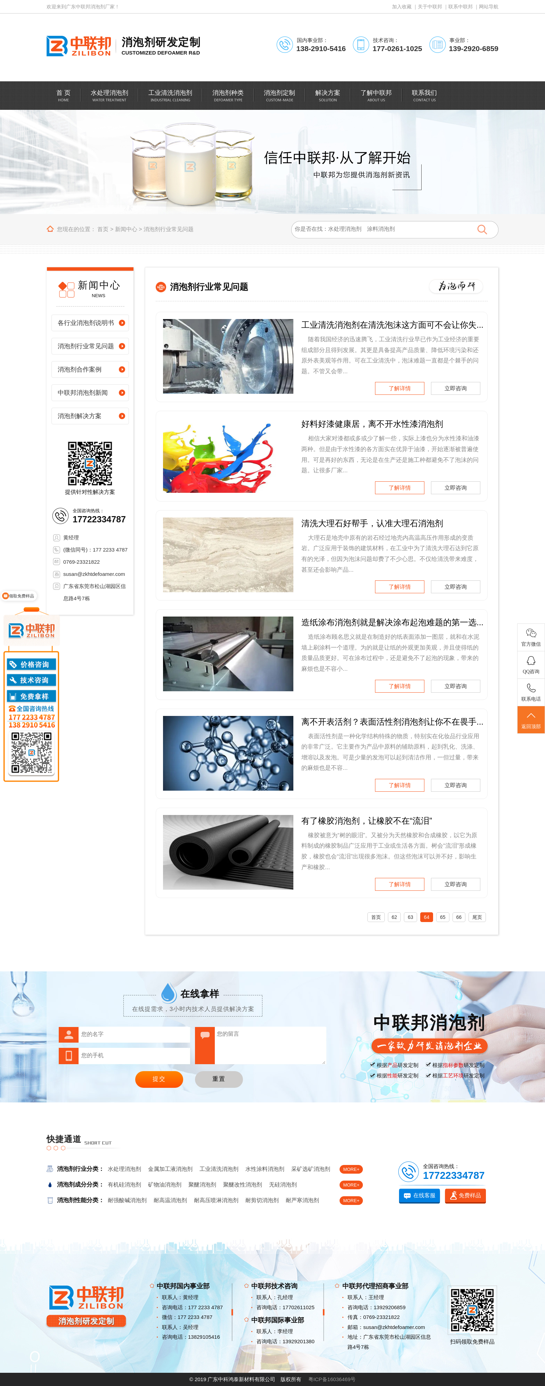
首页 (102, 229)
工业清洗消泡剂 (219, 1169)
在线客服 (424, 1195)
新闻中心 (126, 229)
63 (410, 917)
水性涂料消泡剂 (264, 1169)
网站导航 (488, 6)
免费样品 (470, 1195)
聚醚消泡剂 (202, 1185)
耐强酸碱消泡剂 (127, 1200)
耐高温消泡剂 (170, 1200)
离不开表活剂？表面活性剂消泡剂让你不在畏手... (392, 721)
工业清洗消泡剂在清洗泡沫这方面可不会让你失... (392, 324)
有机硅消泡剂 (124, 1185)
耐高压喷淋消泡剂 (216, 1200)
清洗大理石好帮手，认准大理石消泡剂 (372, 523)
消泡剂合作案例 (79, 369)
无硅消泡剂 (283, 1185)
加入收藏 (402, 6)
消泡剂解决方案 (79, 416)
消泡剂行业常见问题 (169, 229)
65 (443, 917)
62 (394, 917)
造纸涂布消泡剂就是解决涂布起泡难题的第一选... (392, 622)
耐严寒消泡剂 (302, 1200)
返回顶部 (531, 720)
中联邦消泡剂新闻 (83, 392)
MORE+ (351, 1169)
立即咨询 (456, 388)
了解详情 (400, 388)
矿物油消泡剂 (164, 1185)
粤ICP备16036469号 (332, 1379)
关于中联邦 (430, 6)
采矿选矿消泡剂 (310, 1169)
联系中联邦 (460, 6)
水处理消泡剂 (124, 1169)
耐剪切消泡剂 (262, 1200)
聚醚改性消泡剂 (242, 1185)
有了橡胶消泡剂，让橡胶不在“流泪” (366, 820)
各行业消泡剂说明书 (86, 322)
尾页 (477, 917)
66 (459, 917)
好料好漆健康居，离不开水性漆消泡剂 (372, 424)
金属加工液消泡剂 (170, 1169)
